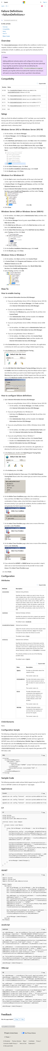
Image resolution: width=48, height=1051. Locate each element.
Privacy (38, 1041)
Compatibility (6, 29)
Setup (4, 31)
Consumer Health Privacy (9, 1043)
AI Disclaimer (6, 1041)
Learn (2, 6)
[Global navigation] (1, 2)
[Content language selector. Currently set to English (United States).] (11, 1033)
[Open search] (40, 2)
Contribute (31, 1041)
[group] (24, 766)
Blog (24, 1041)
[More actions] (45, 6)
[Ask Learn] (42, 6)
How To (5, 33)
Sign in (45, 2)
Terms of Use (23, 1043)
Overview (5, 27)
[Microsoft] (24, 2)
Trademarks (31, 1043)
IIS (6, 6)
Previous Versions (16, 1041)
